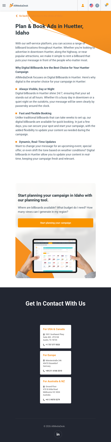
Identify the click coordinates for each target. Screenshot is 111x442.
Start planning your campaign (55, 222)
